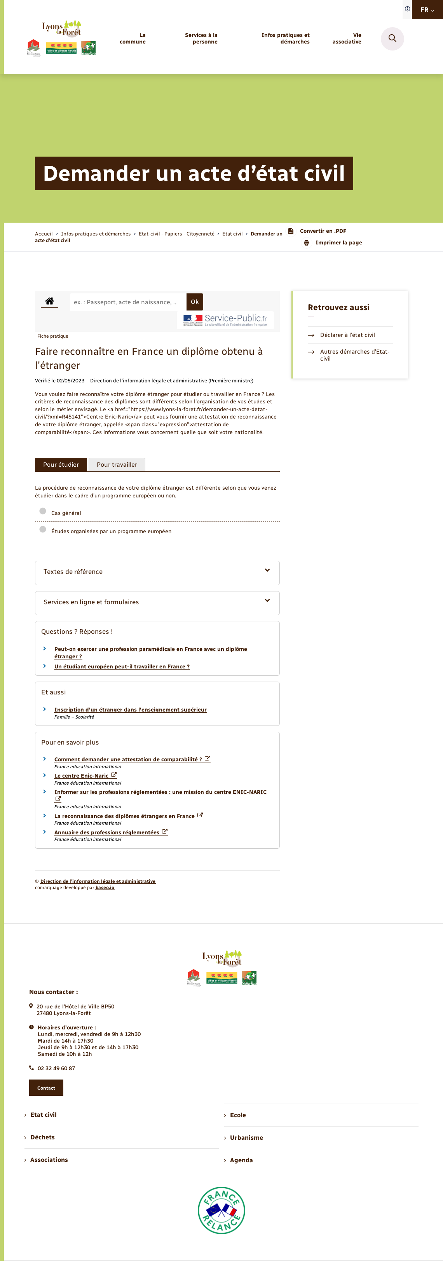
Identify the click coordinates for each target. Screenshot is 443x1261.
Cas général (60, 513)
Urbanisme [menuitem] (243, 1137)
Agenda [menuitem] (238, 1160)
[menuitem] (129, 39)
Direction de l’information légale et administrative (97, 881)
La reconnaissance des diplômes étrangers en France (128, 816)
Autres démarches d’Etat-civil (349, 355)
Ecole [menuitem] (235, 1115)
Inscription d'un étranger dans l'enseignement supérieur (130, 709)
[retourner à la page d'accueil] (61, 38)
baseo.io (105, 887)
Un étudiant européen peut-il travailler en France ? (122, 666)
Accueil (44, 234)
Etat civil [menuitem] (40, 1114)
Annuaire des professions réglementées (110, 832)
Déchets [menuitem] (39, 1137)
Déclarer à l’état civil (341, 334)
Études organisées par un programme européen (105, 531)
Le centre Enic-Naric (85, 776)
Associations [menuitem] (46, 1159)
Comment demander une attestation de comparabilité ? (132, 759)
